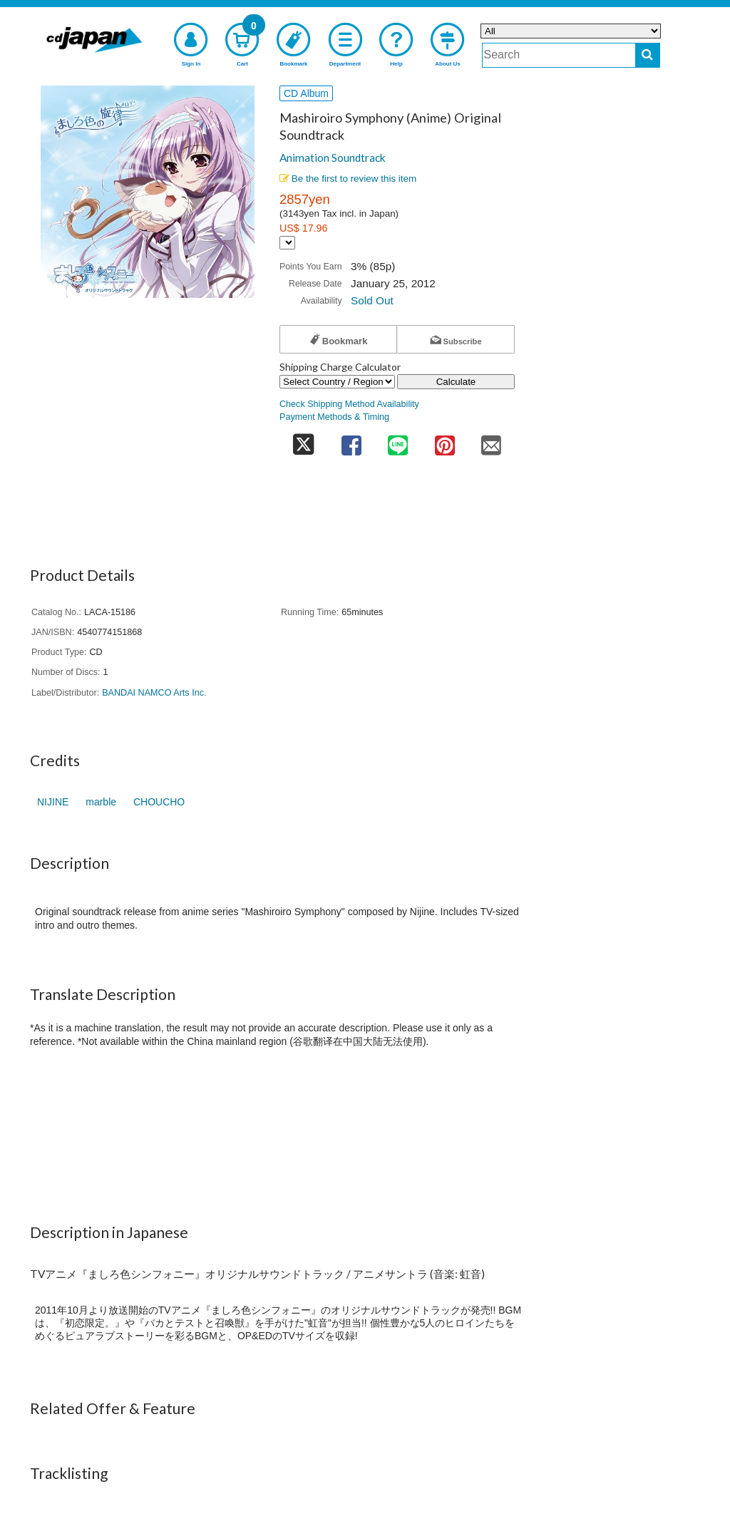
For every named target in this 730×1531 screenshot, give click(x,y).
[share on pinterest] (444, 441)
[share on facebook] (351, 441)
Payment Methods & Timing (334, 417)
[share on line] (397, 441)
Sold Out (372, 300)
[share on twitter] (303, 441)
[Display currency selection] (287, 242)
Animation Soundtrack (332, 157)
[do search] (647, 55)
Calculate (456, 381)
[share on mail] (491, 441)
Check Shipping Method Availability (349, 404)
